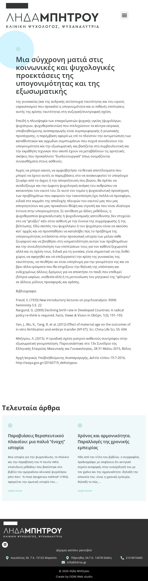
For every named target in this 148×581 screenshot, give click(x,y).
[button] (124, 15)
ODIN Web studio (80, 576)
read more (15, 491)
